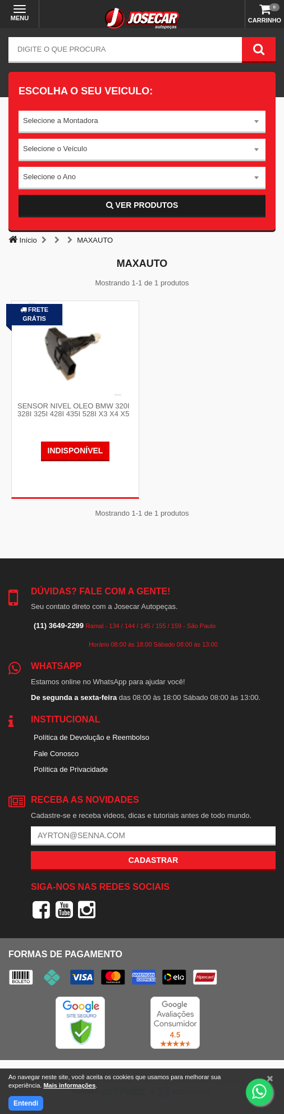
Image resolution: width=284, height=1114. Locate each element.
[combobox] (142, 122)
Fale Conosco (56, 753)
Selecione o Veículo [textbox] (55, 148)
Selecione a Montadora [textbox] (60, 120)
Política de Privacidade (71, 769)
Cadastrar (153, 860)
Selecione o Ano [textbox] (49, 176)
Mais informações (69, 1085)
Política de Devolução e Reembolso (91, 737)
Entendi (25, 1103)
